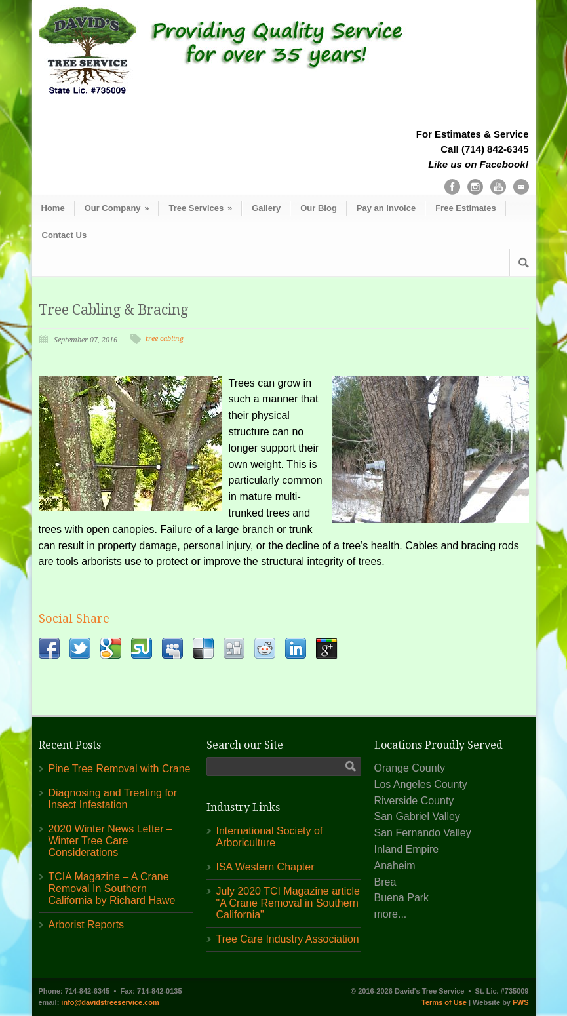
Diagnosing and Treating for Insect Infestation (113, 798)
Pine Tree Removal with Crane (120, 768)
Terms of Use (444, 1002)
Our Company (117, 208)
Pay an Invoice (386, 208)
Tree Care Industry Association (287, 939)
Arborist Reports (87, 924)
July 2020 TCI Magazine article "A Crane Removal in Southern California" (288, 903)
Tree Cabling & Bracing (113, 310)
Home (53, 208)
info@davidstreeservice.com (110, 1002)
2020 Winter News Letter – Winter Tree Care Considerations (110, 840)
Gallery (266, 208)
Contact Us (64, 235)
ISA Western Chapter (265, 866)
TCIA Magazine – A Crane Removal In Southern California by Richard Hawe (112, 888)
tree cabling (165, 338)
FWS (520, 1002)
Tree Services (200, 208)
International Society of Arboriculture (269, 836)
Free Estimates (465, 208)
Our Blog (318, 208)
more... (390, 914)
